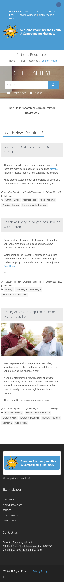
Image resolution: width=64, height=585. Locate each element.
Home (12, 60)
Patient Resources (28, 60)
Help (26, 11)
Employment (9, 500)
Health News (16, 92)
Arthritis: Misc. (30, 200)
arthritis (54, 169)
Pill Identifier (39, 11)
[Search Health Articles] (26, 85)
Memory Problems (51, 417)
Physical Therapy (10, 205)
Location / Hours (27, 15)
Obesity (8, 289)
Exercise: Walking (13, 412)
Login (12, 19)
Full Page (8, 196)
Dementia (7, 423)
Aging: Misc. (21, 423)
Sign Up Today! (46, 15)
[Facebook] (58, 4)
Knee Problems (47, 200)
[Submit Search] (53, 85)
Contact (7, 510)
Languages (15, 11)
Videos (36, 92)
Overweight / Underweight (28, 289)
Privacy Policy (10, 520)
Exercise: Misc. (9, 417)
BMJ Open (9, 266)
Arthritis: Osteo (12, 200)
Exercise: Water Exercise (34, 205)
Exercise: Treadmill (29, 417)
